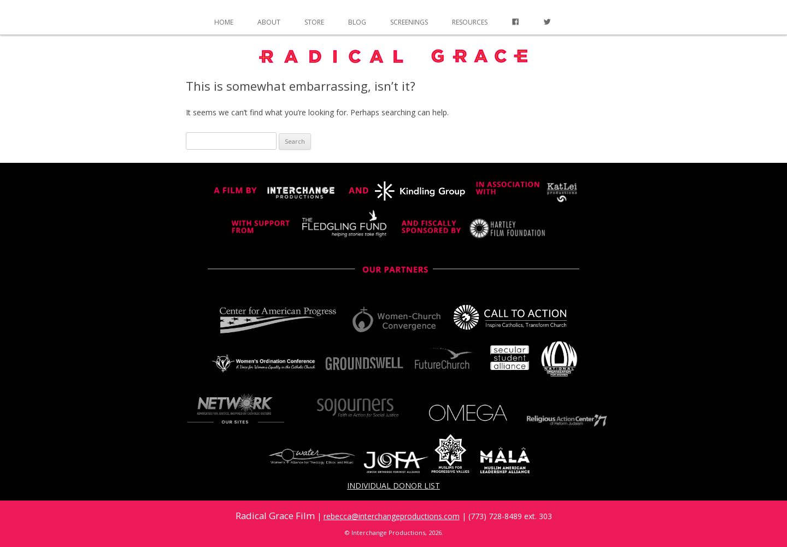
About (268, 22)
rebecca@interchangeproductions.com (392, 516)
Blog (357, 22)
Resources (470, 22)
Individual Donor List (393, 485)
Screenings (409, 22)
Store (314, 22)
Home (223, 22)
